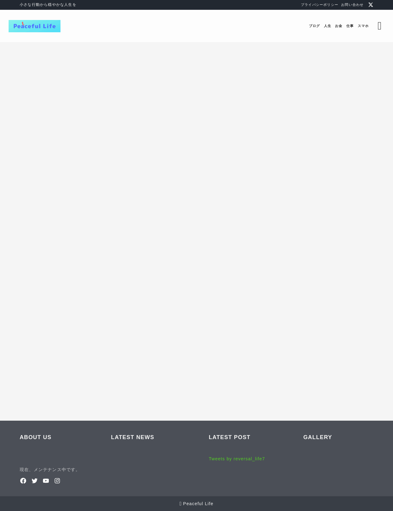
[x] (370, 4)
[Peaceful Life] (46, 26)
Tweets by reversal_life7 (237, 458)
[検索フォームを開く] (368, 26)
